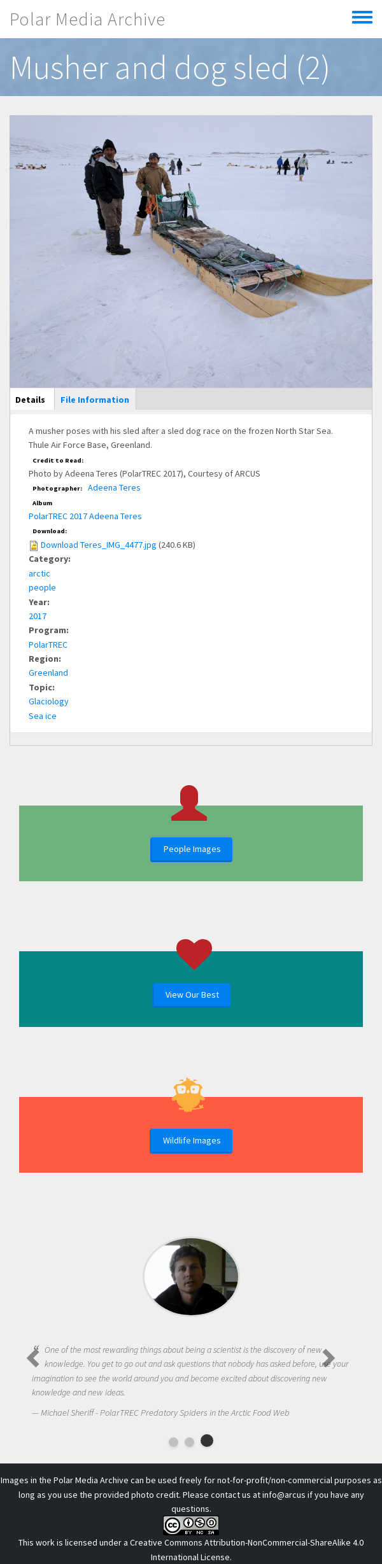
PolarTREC (48, 644)
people (42, 587)
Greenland (48, 672)
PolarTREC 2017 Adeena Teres (85, 516)
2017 (37, 616)
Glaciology (49, 701)
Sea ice (43, 716)
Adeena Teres (114, 487)
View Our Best (192, 994)
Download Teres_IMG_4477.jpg (99, 544)
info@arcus (284, 1494)
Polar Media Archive (88, 19)
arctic (39, 573)
